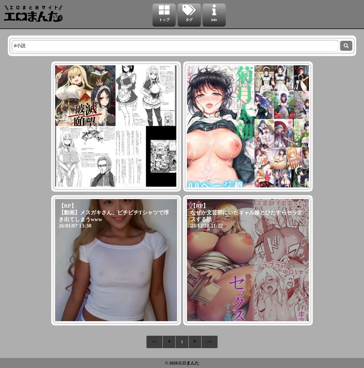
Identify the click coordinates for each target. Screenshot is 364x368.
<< (154, 341)
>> (209, 341)
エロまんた (188, 363)
